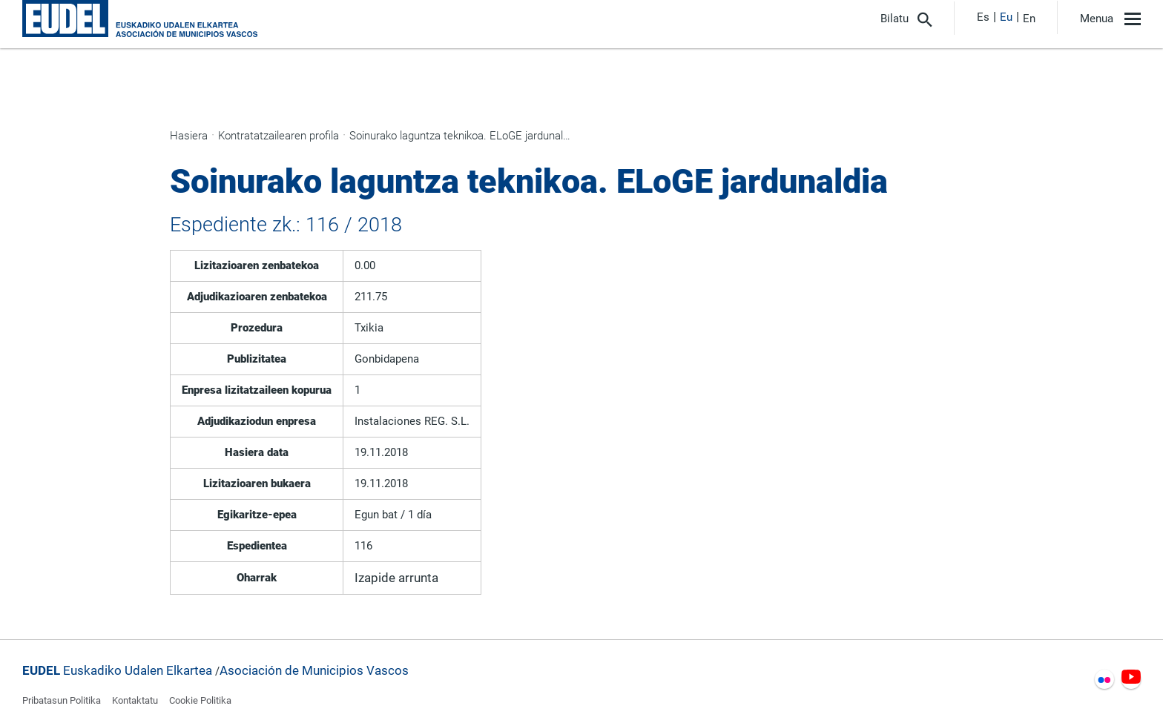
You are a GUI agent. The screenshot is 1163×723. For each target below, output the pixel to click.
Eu (1006, 17)
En (1029, 18)
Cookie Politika (200, 700)
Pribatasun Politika (61, 700)
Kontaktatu (135, 700)
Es (983, 17)
